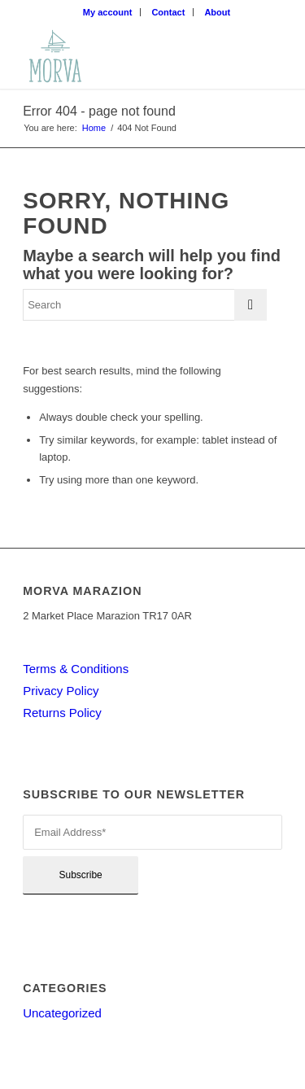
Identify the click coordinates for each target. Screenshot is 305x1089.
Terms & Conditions (76, 669)
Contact (168, 12)
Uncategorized (62, 1013)
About (217, 12)
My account (108, 12)
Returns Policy (62, 712)
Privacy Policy (60, 691)
